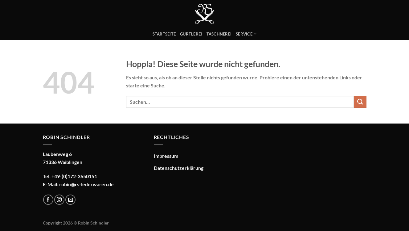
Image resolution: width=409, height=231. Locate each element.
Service (246, 34)
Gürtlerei (191, 34)
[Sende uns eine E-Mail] (70, 200)
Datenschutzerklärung (178, 168)
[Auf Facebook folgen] (48, 200)
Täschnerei (219, 34)
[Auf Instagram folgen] (59, 200)
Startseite (164, 34)
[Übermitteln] (360, 102)
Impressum (166, 156)
